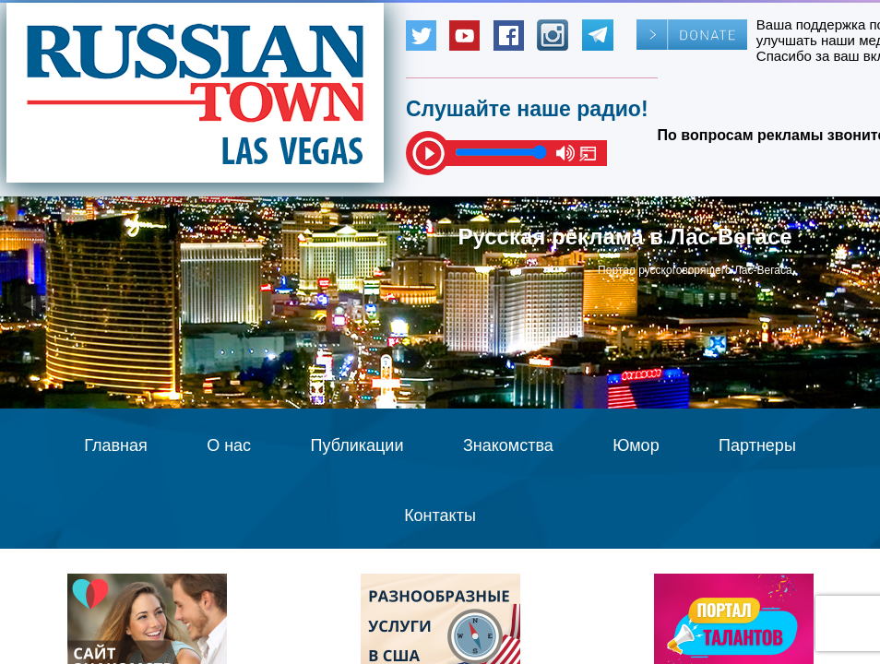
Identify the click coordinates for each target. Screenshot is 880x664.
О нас (229, 445)
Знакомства (508, 445)
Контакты (440, 515)
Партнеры (757, 445)
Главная (116, 445)
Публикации (357, 445)
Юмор (635, 445)
